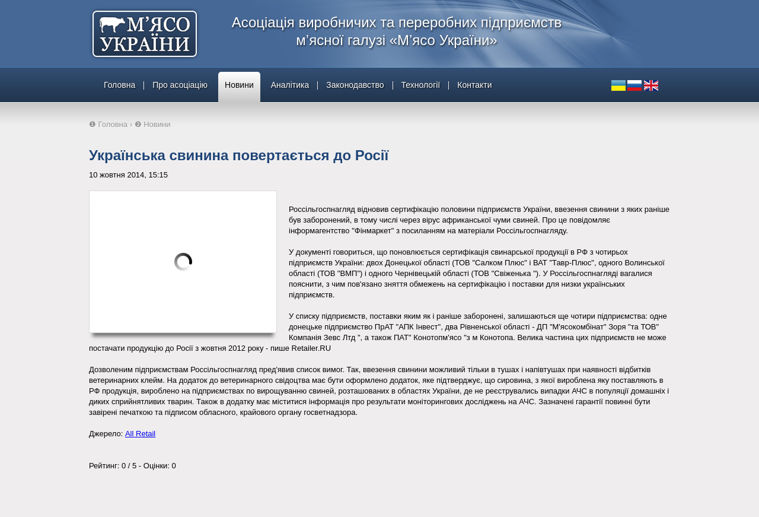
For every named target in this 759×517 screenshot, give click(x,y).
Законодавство (355, 85)
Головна (119, 85)
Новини (239, 85)
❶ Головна (108, 124)
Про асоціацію (180, 85)
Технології (421, 85)
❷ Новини (153, 124)
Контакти (474, 85)
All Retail (140, 433)
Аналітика (290, 85)
